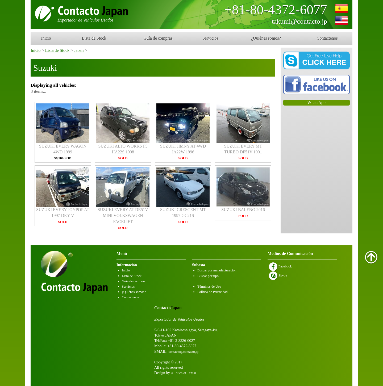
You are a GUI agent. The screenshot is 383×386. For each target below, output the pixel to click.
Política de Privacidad (212, 292)
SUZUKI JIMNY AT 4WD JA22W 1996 (183, 131)
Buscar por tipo (208, 276)
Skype (278, 275)
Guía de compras (158, 38)
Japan (79, 50)
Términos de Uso (209, 286)
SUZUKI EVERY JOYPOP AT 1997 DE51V (62, 195)
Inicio (46, 38)
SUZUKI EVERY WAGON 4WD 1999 (62, 131)
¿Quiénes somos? (266, 38)
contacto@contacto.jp (183, 352)
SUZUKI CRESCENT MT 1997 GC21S (183, 195)
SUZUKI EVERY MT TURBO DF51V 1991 (243, 131)
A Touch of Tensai (183, 373)
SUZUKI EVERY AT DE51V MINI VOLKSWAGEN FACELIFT (122, 198)
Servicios (210, 38)
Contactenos (327, 38)
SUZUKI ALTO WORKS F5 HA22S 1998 (122, 131)
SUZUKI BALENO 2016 (243, 192)
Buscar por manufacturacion (216, 270)
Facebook (280, 266)
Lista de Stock (94, 38)
